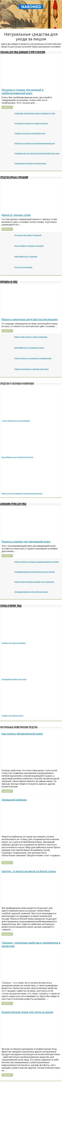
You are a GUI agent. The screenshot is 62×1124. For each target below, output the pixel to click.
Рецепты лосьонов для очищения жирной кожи (34, 143)
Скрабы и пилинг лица (11, 606)
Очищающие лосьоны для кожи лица (30, 163)
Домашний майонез (14, 799)
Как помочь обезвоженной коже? (22, 733)
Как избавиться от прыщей (25, 256)
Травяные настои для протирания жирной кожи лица (36, 153)
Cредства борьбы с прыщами (14, 177)
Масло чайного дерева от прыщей (28, 246)
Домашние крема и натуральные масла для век (34, 572)
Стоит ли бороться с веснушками (16, 421)
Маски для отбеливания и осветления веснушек (22, 493)
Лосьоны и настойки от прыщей (27, 235)
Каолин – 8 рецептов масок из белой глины (29, 871)
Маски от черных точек (16, 214)
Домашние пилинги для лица (14, 679)
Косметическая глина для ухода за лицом (27, 1012)
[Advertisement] (31, 19)
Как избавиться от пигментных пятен (17, 457)
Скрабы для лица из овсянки (14, 643)
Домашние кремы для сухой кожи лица (31, 592)
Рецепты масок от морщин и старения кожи (32, 358)
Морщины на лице (9, 282)
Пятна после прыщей (23, 267)
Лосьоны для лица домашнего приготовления (22, 52)
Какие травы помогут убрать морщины (30, 337)
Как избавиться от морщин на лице (29, 348)
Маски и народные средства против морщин (30, 319)
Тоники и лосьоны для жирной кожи (29, 133)
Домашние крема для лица (13, 504)
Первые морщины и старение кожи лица (31, 369)
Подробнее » (7, 107)
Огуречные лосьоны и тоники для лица (31, 123)
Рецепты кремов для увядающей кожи (26, 541)
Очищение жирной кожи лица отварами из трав (34, 113)
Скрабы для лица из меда (12, 716)
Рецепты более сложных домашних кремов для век (36, 562)
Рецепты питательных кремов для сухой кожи (34, 582)
